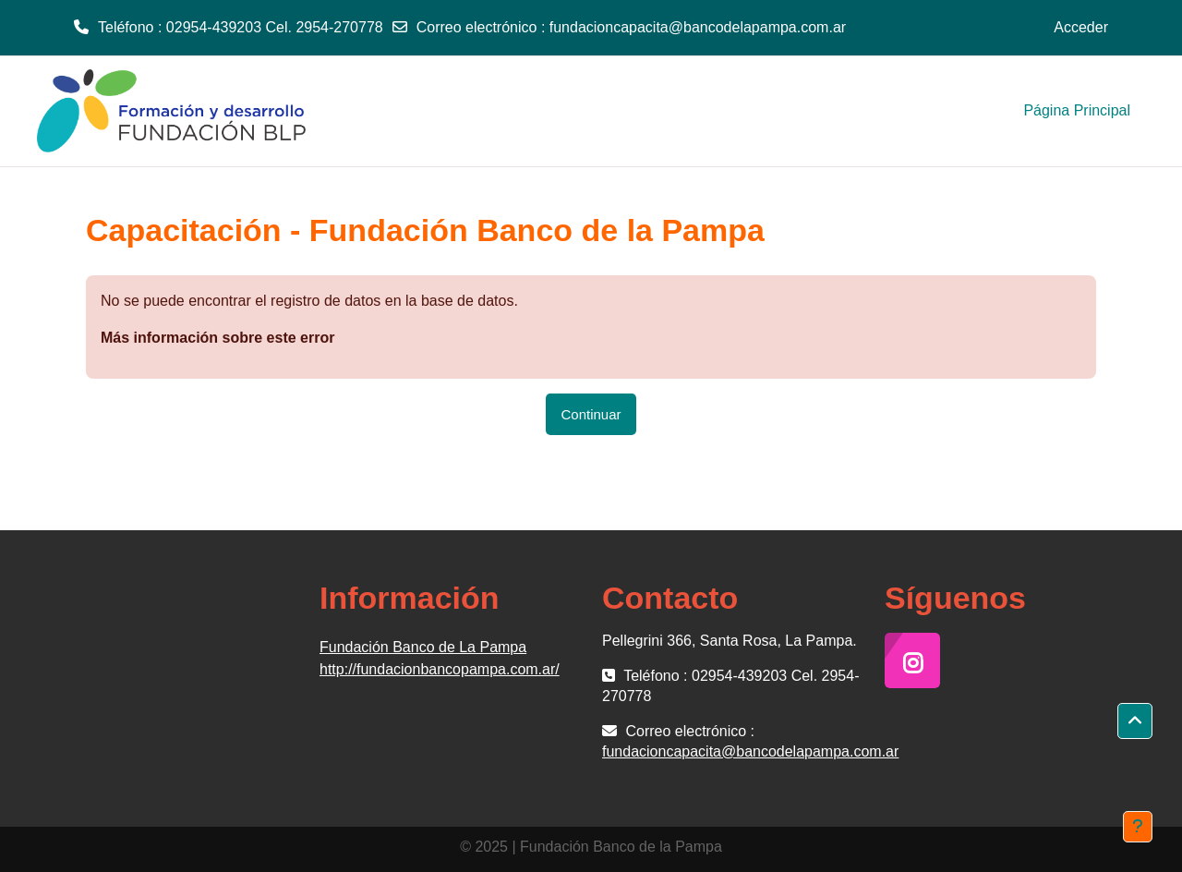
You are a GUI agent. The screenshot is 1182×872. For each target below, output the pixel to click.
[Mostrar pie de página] (1137, 826)
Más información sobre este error (217, 337)
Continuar (591, 414)
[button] (1134, 721)
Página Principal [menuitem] (1076, 110)
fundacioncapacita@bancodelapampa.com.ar (697, 27)
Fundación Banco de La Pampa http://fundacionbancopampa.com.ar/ (440, 658)
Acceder (1081, 27)
